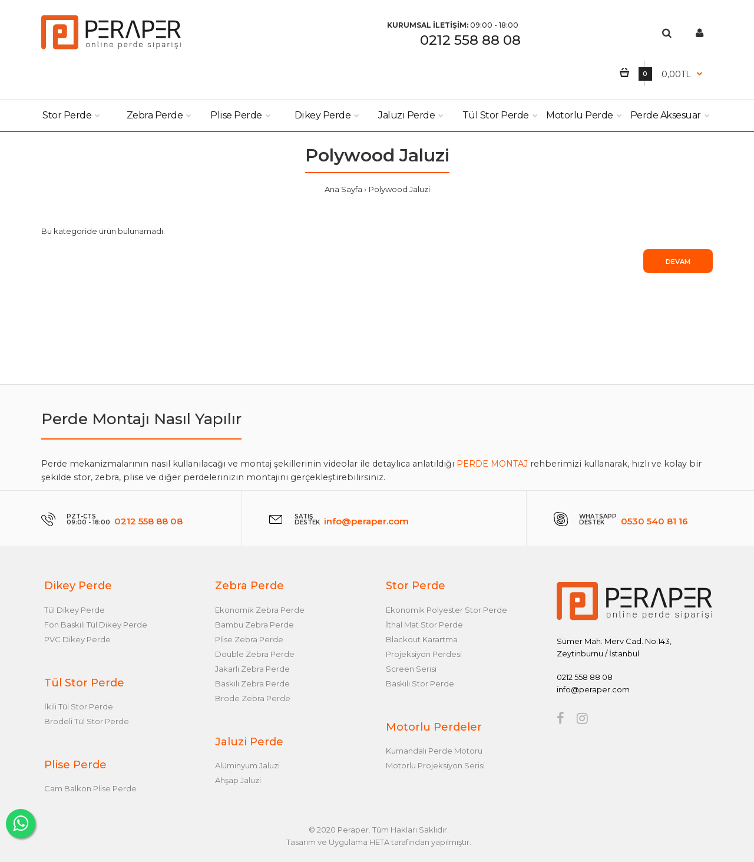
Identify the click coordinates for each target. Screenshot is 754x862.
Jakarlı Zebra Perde (252, 668)
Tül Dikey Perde (74, 610)
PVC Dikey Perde (77, 639)
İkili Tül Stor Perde (78, 706)
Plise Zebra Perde (249, 639)
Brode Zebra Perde (252, 698)
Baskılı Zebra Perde (252, 683)
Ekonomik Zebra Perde (260, 610)
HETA (379, 842)
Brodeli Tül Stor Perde (86, 721)
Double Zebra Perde (255, 654)
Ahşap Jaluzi (238, 780)
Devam (678, 261)
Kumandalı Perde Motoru (434, 750)
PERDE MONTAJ (492, 463)
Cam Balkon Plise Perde (90, 788)
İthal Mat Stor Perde (424, 624)
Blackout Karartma (422, 639)
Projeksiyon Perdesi (424, 654)
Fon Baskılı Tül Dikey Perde (95, 624)
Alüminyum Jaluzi (247, 765)
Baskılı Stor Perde (420, 683)
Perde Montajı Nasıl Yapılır (141, 418)
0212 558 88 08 (470, 40)
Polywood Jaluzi (399, 189)
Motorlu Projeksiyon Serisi (435, 765)
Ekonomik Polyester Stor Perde (446, 610)
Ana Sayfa (343, 189)
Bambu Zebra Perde (254, 624)
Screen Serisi (411, 668)
